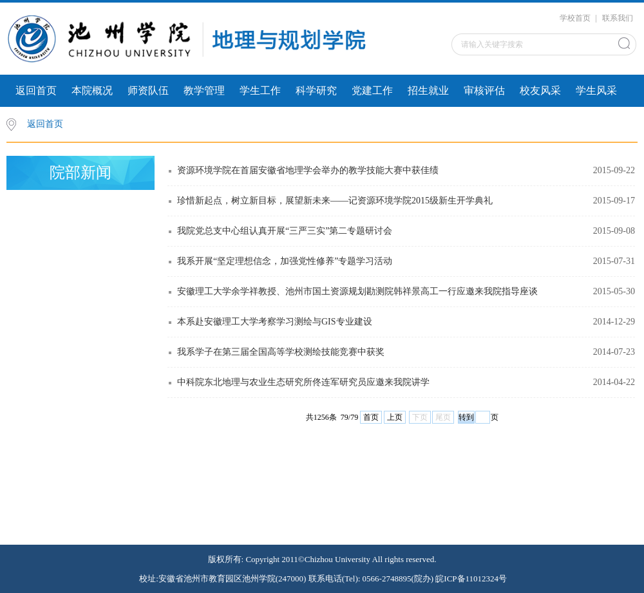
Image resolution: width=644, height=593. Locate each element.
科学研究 (316, 90)
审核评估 (484, 90)
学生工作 (260, 90)
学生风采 (596, 90)
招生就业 (428, 90)
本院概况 (92, 90)
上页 (394, 417)
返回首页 (36, 90)
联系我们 (617, 18)
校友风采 (540, 90)
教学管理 (204, 90)
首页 (371, 417)
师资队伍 (148, 90)
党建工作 (372, 90)
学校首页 (575, 18)
